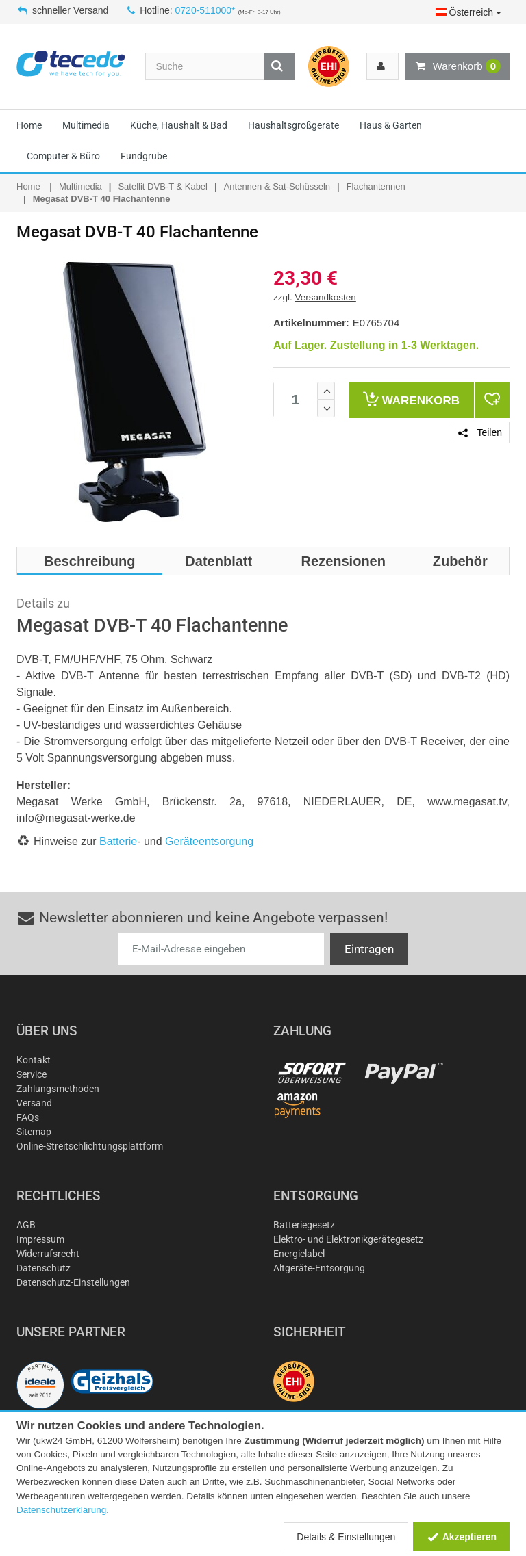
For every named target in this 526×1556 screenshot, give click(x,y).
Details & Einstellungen (346, 1536)
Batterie (118, 841)
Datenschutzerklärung (61, 1510)
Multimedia (86, 125)
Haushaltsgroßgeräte (293, 125)
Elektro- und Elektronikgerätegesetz (348, 1239)
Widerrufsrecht (47, 1253)
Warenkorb (457, 66)
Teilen (480, 432)
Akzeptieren (461, 1537)
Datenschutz (43, 1267)
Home (29, 125)
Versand (34, 1103)
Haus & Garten (391, 125)
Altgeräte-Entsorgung (319, 1267)
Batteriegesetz (304, 1224)
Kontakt (33, 1059)
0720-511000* (205, 10)
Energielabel (299, 1253)
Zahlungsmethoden (57, 1088)
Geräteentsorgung (209, 841)
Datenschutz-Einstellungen (73, 1282)
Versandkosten (325, 297)
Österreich (468, 12)
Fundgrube (144, 156)
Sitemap (33, 1131)
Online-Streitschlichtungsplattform (89, 1146)
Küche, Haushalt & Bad (178, 125)
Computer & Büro (63, 156)
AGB (26, 1224)
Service (31, 1074)
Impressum (40, 1239)
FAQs (27, 1117)
